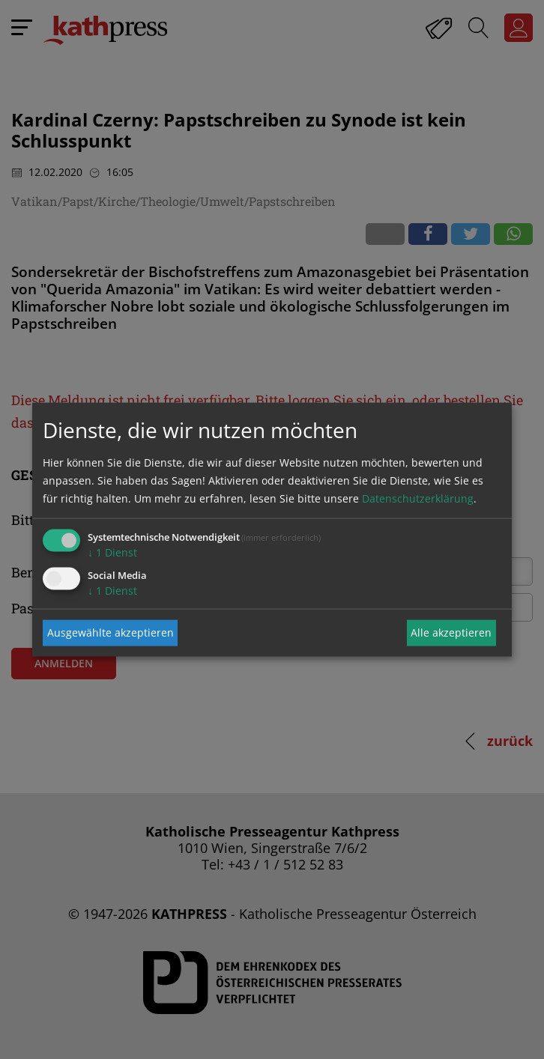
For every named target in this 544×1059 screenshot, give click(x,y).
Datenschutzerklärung (418, 498)
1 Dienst (112, 551)
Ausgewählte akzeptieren (110, 632)
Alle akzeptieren (451, 632)
